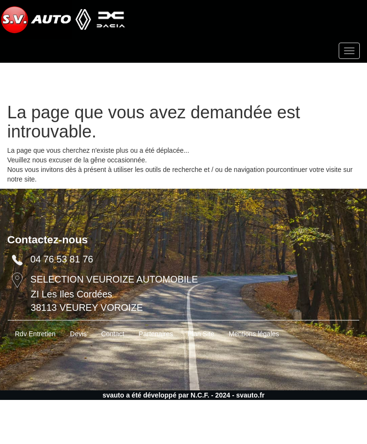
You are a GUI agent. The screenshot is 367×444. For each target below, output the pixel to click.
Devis (78, 334)
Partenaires (156, 334)
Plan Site (201, 334)
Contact (112, 334)
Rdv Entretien (35, 334)
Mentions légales (254, 334)
